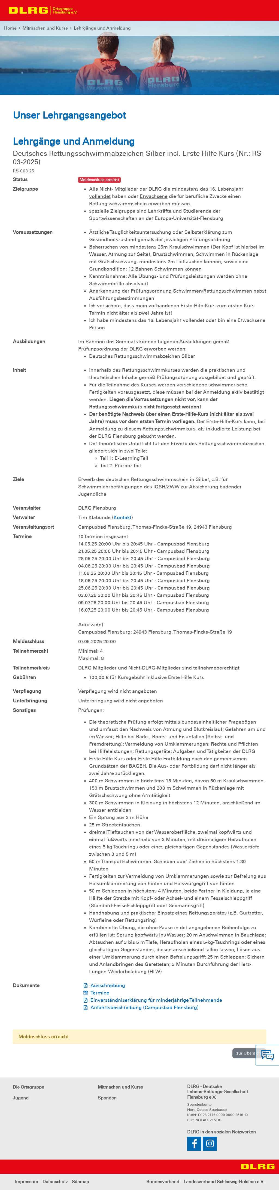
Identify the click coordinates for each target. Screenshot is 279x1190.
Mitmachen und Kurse (45, 28)
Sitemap (80, 1181)
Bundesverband (162, 1181)
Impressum (26, 1181)
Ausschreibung (107, 985)
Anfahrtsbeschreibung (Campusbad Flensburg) (144, 1008)
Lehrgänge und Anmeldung (102, 28)
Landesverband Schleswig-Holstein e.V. (224, 1181)
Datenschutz (55, 1181)
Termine (99, 993)
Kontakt (122, 517)
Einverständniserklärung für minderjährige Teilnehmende (156, 1000)
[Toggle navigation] (86, 10)
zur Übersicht (249, 1053)
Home (10, 28)
